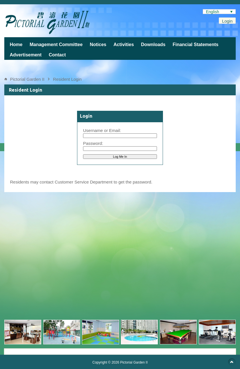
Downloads (153, 44)
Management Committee (55, 44)
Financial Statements (196, 44)
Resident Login (67, 79)
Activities (123, 44)
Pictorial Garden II (27, 79)
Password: (93, 143)
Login (227, 21)
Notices (98, 44)
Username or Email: (102, 130)
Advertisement (26, 54)
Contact (57, 54)
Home (16, 44)
